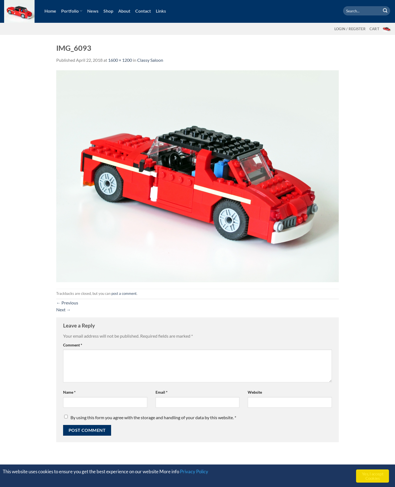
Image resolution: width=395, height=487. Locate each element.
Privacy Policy (194, 472)
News (92, 10)
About (124, 10)
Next (63, 309)
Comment (72, 345)
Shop (108, 10)
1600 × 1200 (120, 60)
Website (255, 392)
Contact (143, 10)
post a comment (124, 293)
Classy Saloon (150, 60)
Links (161, 10)
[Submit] (385, 11)
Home (50, 10)
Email (162, 392)
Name (69, 392)
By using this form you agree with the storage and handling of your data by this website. (153, 417)
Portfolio (71, 11)
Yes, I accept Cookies (372, 476)
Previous (67, 302)
